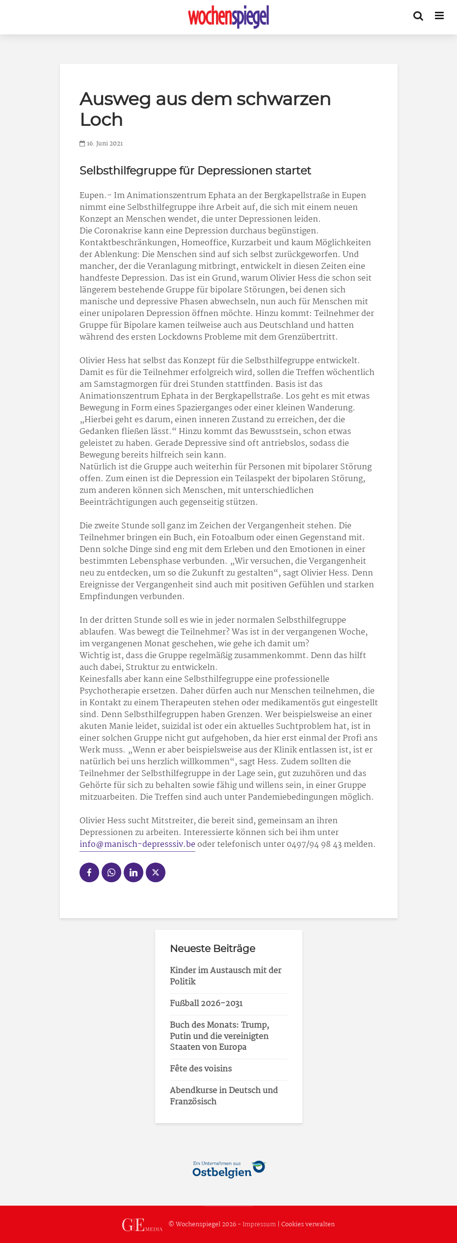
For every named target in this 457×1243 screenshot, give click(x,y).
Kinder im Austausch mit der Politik (225, 976)
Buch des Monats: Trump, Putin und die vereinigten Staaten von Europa (219, 1037)
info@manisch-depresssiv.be (137, 844)
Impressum (259, 1224)
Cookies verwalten (308, 1224)
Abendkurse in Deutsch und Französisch (224, 1096)
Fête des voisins (201, 1069)
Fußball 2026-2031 (206, 1004)
